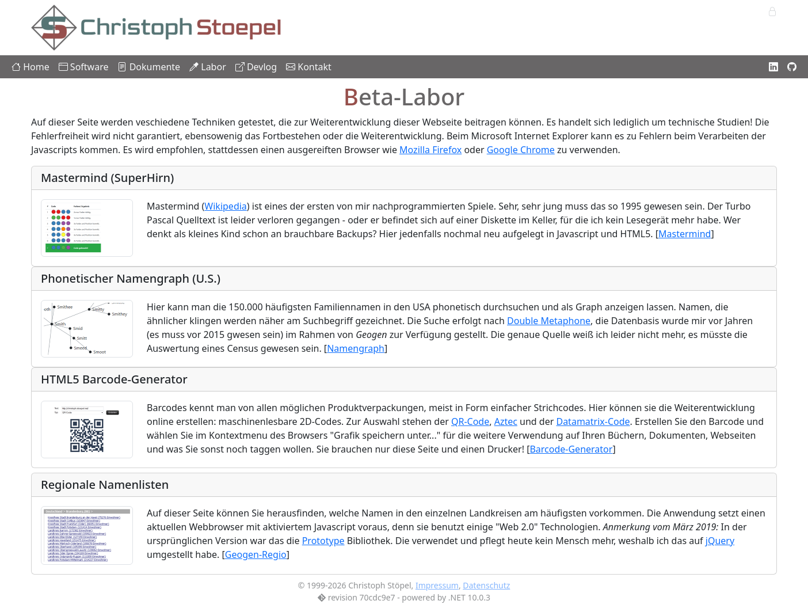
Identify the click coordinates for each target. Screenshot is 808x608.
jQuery (720, 540)
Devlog (256, 66)
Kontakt (308, 66)
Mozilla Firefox (430, 149)
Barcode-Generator (570, 449)
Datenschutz (486, 585)
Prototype (323, 540)
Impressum (437, 585)
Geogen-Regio (256, 554)
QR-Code (470, 421)
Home (30, 66)
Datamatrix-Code (593, 421)
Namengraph (355, 348)
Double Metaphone (548, 320)
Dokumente (148, 66)
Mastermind (684, 233)
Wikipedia (225, 206)
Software (84, 66)
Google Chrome (521, 149)
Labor (207, 66)
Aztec (505, 421)
